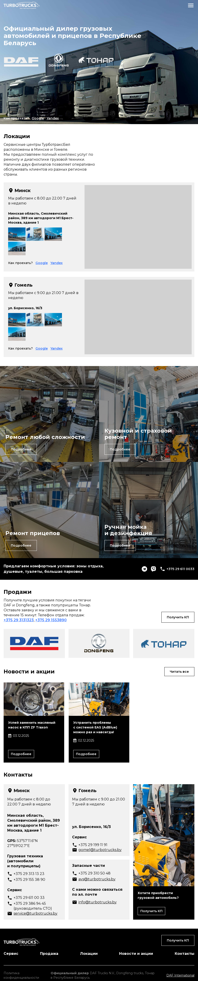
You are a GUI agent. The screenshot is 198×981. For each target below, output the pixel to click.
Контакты (184, 927)
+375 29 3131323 (19, 594)
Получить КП (178, 591)
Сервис (11, 927)
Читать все (179, 646)
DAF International (180, 949)
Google (38, 118)
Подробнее (21, 424)
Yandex (53, 118)
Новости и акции (136, 927)
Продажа (49, 927)
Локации (89, 927)
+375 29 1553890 (51, 594)
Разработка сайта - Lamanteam (29, 974)
